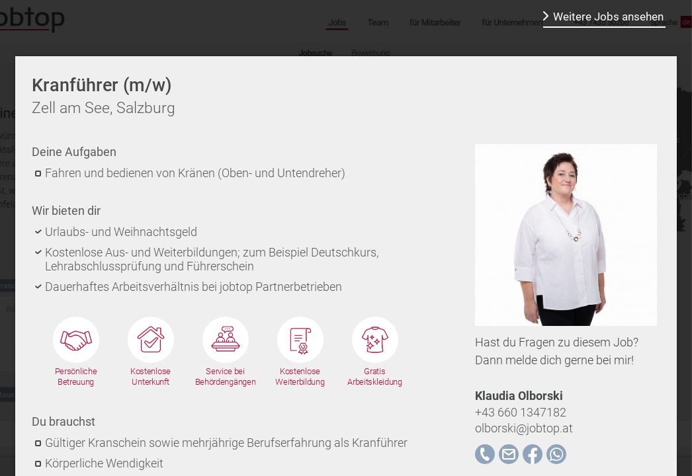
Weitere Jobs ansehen (608, 16)
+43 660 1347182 (520, 412)
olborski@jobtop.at (524, 428)
